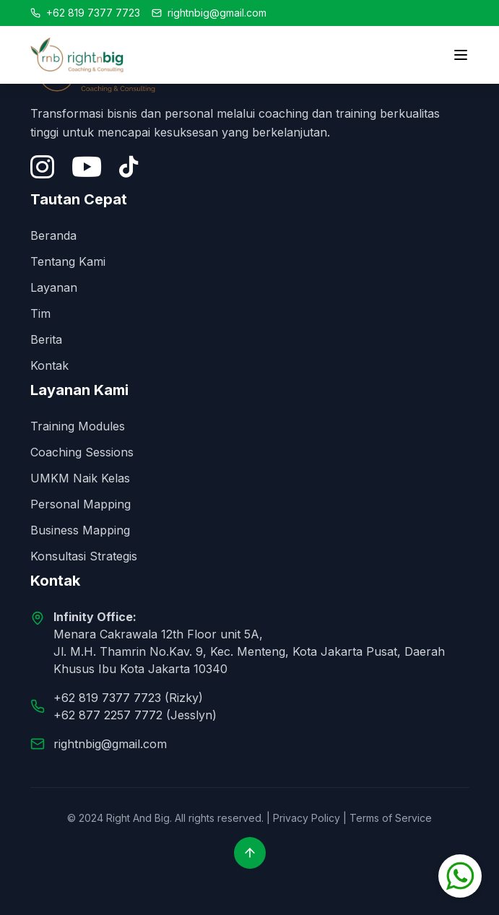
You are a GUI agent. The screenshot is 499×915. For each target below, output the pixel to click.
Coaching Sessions (82, 452)
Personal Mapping (80, 504)
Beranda (53, 235)
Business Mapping (80, 530)
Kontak (49, 365)
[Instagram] (42, 167)
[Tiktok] (128, 167)
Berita (46, 339)
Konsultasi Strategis (83, 556)
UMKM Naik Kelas (80, 478)
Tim (40, 313)
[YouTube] (86, 167)
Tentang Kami (67, 261)
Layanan (53, 287)
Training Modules (77, 426)
